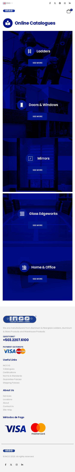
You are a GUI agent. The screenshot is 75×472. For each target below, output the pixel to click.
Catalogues (9, 369)
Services (7, 396)
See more (37, 62)
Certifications (9, 372)
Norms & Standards (12, 375)
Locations (7, 399)
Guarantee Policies (12, 379)
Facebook (5, 464)
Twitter (11, 464)
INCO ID (6, 365)
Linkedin (22, 464)
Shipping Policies (11, 382)
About (6, 402)
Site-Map (7, 409)
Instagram (16, 464)
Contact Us (8, 406)
